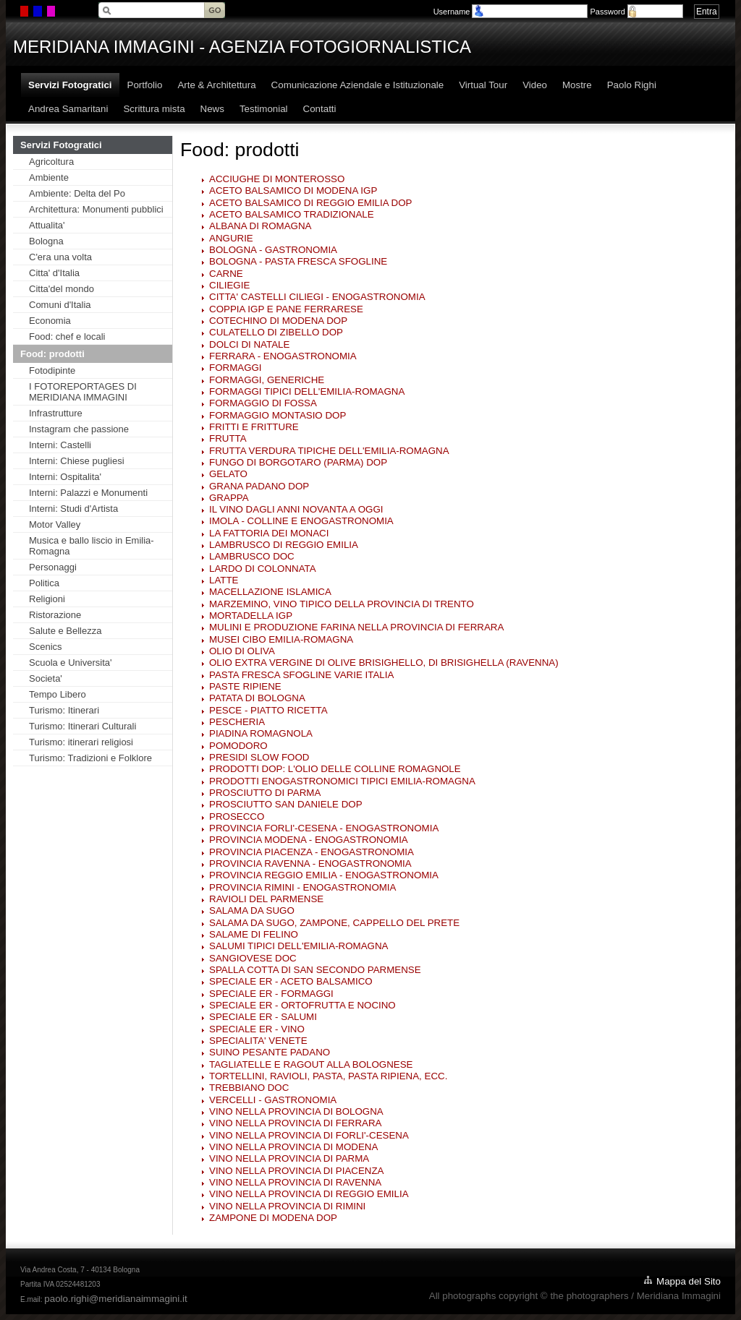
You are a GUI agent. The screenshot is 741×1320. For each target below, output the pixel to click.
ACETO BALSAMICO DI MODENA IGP (293, 190)
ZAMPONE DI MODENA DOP (273, 1217)
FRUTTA (228, 438)
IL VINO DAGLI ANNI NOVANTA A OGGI (296, 509)
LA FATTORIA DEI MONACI (269, 533)
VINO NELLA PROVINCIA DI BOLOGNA (296, 1111)
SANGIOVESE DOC (253, 958)
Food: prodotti (52, 353)
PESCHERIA (237, 721)
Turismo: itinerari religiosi (81, 742)
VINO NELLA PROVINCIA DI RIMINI (287, 1206)
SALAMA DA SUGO (252, 910)
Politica (44, 583)
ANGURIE (231, 238)
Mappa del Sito (688, 1281)
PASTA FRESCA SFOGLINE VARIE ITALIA (301, 674)
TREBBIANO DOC (249, 1087)
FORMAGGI (235, 367)
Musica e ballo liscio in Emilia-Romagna (91, 546)
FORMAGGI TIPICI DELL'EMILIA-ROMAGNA (307, 391)
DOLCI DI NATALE (249, 344)
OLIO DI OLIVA (242, 651)
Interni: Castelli (60, 445)
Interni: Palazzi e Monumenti (88, 492)
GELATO (228, 473)
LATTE (224, 580)
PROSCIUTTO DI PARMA (265, 792)
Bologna (46, 241)
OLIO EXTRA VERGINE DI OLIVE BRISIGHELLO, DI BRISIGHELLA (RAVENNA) (384, 662)
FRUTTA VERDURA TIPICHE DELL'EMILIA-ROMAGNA (329, 450)
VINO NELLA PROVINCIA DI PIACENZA (296, 1170)
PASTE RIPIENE (245, 686)
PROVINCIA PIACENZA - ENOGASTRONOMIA (311, 852)
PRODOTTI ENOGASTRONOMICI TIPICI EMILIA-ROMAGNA (342, 781)
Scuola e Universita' (70, 662)
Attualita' (46, 225)
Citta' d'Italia (54, 272)
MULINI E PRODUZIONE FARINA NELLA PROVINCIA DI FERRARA (356, 627)
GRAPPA (229, 497)
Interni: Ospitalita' (65, 476)
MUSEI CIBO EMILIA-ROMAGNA (281, 639)
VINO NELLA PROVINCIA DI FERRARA (295, 1123)
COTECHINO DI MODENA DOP (278, 320)
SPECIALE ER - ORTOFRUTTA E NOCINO (302, 1005)
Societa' (45, 678)
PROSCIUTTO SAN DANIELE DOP (286, 804)
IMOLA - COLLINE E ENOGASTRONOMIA (301, 520)
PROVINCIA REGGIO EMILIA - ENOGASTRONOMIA (324, 875)
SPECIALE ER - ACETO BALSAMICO (291, 981)
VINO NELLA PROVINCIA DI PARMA (289, 1158)
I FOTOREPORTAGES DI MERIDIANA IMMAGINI (83, 392)
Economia (50, 320)
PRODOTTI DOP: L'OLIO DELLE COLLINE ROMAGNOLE (335, 768)
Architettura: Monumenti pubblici (96, 209)
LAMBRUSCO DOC (252, 556)
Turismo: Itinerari (64, 710)
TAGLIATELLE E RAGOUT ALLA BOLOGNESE (310, 1064)
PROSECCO (236, 816)
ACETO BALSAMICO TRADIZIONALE (291, 214)
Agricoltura (51, 161)
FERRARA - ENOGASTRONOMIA (283, 356)
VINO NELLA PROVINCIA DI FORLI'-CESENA (309, 1135)
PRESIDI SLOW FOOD (259, 757)
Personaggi (53, 567)
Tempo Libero (57, 694)
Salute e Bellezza (65, 630)
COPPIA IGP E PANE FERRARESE (286, 309)
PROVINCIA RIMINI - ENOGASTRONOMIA (302, 887)
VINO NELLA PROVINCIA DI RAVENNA (295, 1182)
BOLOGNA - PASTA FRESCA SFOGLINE (298, 261)
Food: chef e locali (67, 336)
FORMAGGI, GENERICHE (266, 379)
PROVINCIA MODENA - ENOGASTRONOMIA (308, 839)
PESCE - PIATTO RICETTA (268, 710)
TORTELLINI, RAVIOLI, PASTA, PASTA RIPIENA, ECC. (328, 1076)
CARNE (226, 273)
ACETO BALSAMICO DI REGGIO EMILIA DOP (310, 202)
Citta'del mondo (61, 288)
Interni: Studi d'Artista (73, 508)
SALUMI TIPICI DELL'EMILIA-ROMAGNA (298, 945)
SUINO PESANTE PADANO (269, 1052)
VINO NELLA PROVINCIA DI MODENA (293, 1146)
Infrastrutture (55, 413)
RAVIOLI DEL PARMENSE (266, 898)
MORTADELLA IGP (250, 615)
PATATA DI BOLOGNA (257, 698)
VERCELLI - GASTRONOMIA (272, 1099)
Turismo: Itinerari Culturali (82, 726)
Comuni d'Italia (60, 304)
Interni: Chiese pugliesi (76, 460)
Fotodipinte (52, 370)
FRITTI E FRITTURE (254, 426)
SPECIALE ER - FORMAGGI (271, 993)
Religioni (47, 598)
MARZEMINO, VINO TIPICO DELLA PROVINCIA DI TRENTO (341, 604)
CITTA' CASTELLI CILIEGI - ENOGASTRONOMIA (317, 296)
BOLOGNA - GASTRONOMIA (273, 249)
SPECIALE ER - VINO (257, 1029)
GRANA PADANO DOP (259, 486)
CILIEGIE (229, 285)
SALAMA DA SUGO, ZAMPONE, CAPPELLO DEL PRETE (334, 922)
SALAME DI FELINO (253, 934)
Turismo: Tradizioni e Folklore (90, 758)
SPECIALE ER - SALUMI (263, 1016)
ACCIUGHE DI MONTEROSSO (276, 178)
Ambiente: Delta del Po (77, 193)
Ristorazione (55, 614)
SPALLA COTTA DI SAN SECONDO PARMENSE (315, 969)
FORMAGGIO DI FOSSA (263, 403)
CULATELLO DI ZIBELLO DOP (276, 332)
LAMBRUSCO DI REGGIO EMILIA (283, 544)
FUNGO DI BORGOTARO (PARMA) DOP (298, 462)
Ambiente (49, 177)
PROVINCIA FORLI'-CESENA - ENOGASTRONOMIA (324, 828)
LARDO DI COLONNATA (262, 568)
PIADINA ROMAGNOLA (261, 733)
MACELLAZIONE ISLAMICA (270, 591)
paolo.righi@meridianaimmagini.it (115, 1298)
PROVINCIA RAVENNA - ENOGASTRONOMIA (310, 863)
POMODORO (238, 745)
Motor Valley (54, 524)
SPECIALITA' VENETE (258, 1040)
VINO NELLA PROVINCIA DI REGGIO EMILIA (309, 1193)
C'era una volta (60, 257)
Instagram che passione (79, 429)
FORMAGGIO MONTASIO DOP (277, 415)
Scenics (45, 646)
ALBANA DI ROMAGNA (260, 225)
